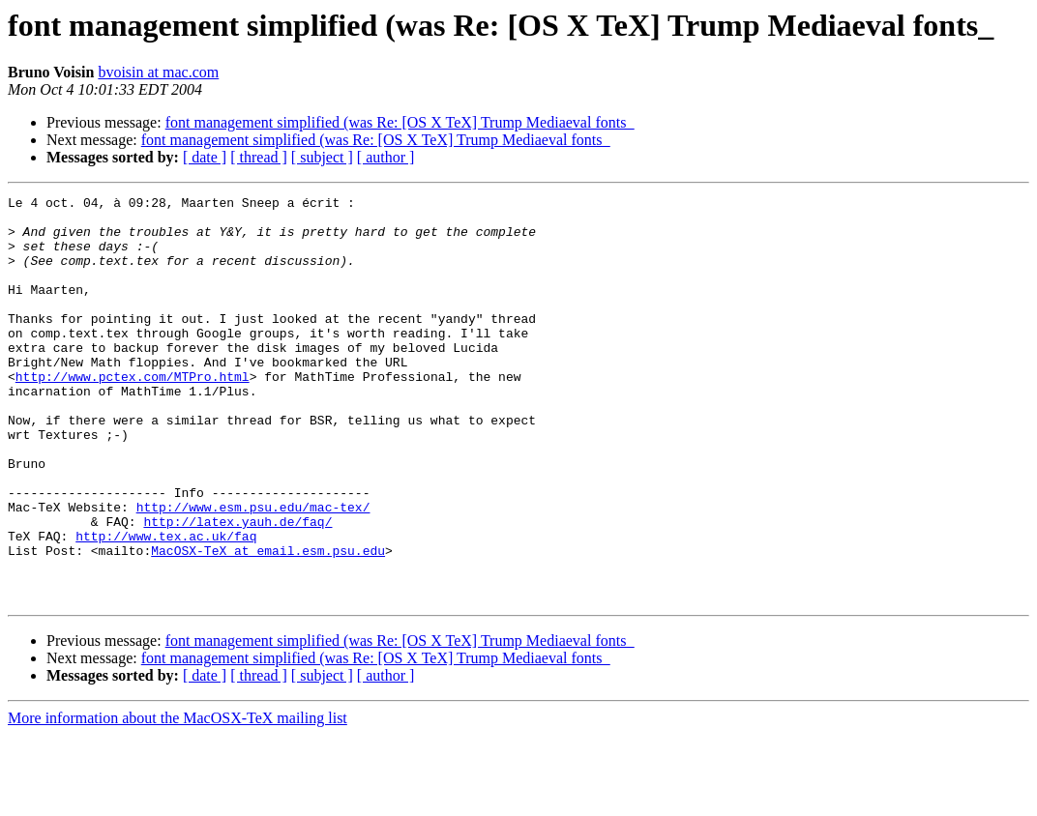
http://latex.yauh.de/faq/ (237, 588)
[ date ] (204, 157)
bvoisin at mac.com (158, 72)
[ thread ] (258, 157)
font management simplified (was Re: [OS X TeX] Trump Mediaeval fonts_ (400, 122)
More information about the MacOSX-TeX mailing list (177, 799)
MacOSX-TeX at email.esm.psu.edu (268, 622)
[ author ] (386, 157)
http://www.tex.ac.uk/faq (165, 605)
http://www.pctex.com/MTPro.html (132, 414)
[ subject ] (322, 157)
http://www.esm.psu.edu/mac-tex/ (253, 570)
